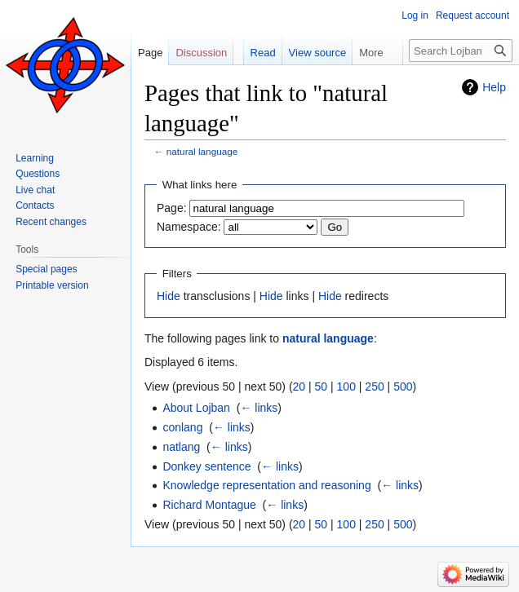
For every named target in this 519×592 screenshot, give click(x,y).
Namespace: (189, 226)
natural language (202, 151)
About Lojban (196, 407)
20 (299, 386)
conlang (182, 427)
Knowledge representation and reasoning (266, 485)
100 (346, 386)
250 (374, 386)
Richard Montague (208, 504)
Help (494, 87)
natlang (181, 446)
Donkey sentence (206, 466)
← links (258, 407)
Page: (172, 207)
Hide (168, 296)
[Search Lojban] (460, 50)
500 (402, 386)
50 (321, 386)
